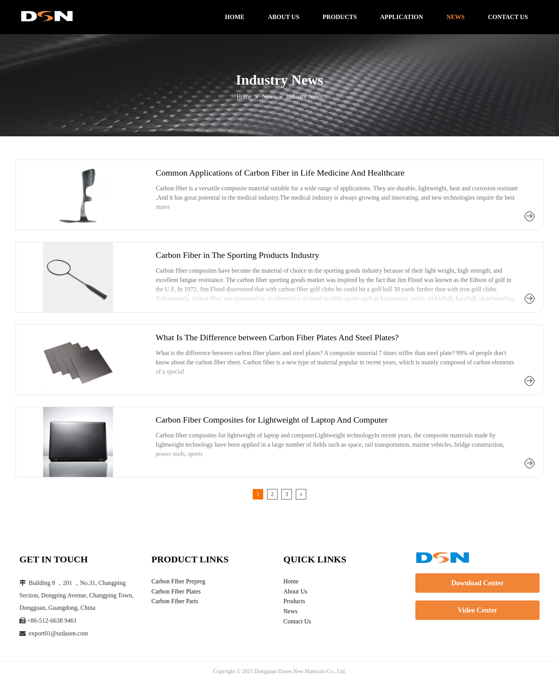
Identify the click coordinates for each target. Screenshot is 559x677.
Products (294, 601)
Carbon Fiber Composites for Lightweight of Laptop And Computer (272, 420)
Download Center (477, 583)
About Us (295, 591)
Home (291, 581)
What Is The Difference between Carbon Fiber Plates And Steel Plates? (277, 337)
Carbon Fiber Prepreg (178, 581)
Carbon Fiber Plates (176, 591)
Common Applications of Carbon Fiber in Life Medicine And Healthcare (280, 173)
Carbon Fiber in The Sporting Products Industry (237, 255)
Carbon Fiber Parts (174, 601)
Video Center (477, 610)
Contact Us (297, 621)
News (290, 611)
